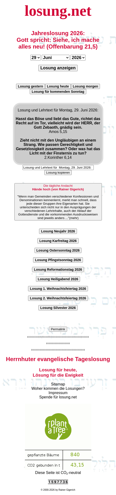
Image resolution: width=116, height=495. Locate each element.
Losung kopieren (58, 172)
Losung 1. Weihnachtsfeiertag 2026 (58, 289)
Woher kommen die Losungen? (58, 388)
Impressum (57, 393)
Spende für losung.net (58, 397)
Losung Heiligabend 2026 (58, 279)
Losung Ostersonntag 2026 (58, 250)
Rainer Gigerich (66, 490)
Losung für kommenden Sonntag (58, 92)
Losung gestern (30, 86)
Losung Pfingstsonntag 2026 (58, 260)
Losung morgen (85, 86)
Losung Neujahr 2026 (58, 231)
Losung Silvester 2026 (58, 308)
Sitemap (58, 384)
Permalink (58, 329)
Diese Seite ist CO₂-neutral (58, 471)
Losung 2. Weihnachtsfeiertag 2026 (58, 298)
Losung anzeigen (57, 68)
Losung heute (58, 86)
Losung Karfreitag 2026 (58, 241)
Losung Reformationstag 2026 (58, 269)
